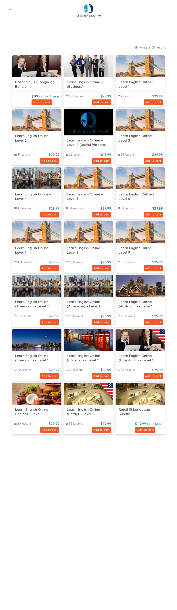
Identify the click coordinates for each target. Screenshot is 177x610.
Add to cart (102, 102)
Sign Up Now (41, 102)
